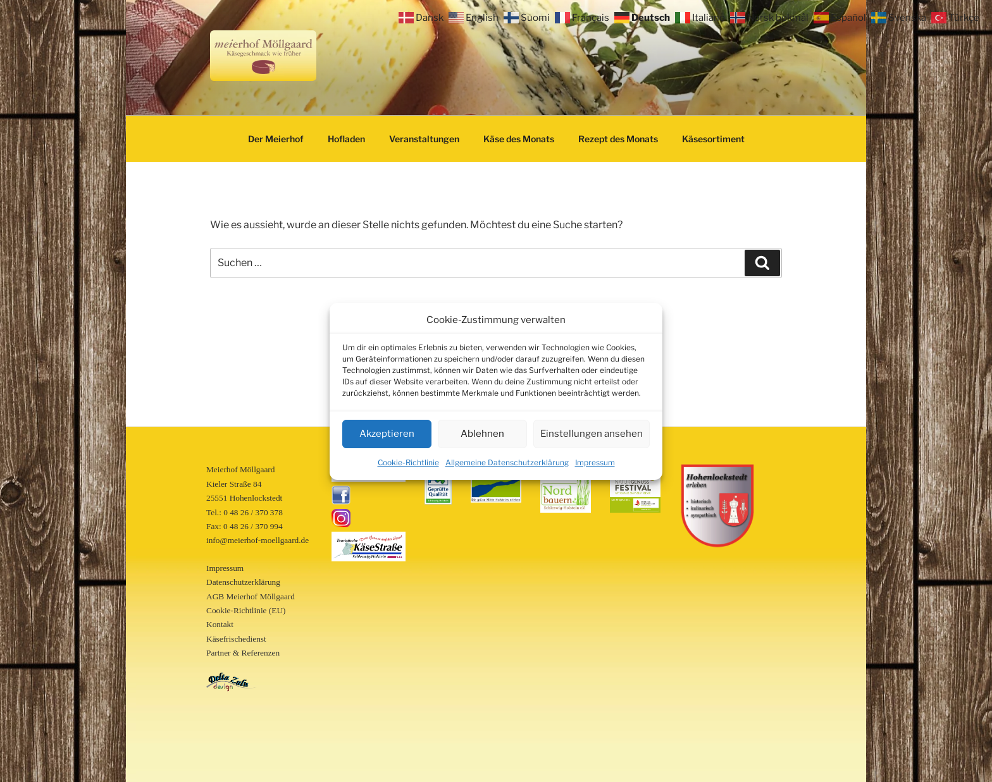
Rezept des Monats (618, 138)
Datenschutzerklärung (243, 582)
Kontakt (219, 624)
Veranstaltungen (424, 138)
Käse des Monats (518, 138)
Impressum (595, 462)
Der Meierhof (276, 138)
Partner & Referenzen (243, 652)
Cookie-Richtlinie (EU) (245, 610)
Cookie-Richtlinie (408, 462)
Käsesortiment (713, 138)
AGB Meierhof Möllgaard (250, 596)
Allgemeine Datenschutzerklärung (507, 462)
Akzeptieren (386, 433)
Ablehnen (482, 433)
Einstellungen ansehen (591, 433)
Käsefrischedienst (236, 639)
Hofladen (346, 138)
